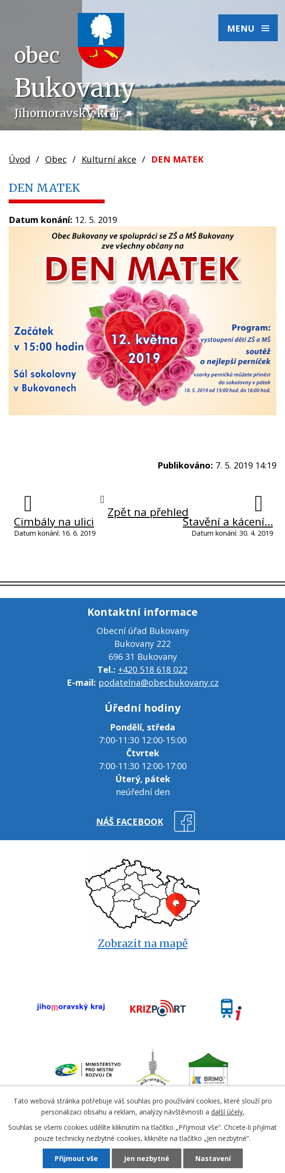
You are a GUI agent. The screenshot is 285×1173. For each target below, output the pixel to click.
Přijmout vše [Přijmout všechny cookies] (76, 1158)
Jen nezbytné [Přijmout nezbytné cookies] (146, 1158)
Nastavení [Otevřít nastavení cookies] (213, 1158)
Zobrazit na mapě (143, 943)
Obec (56, 159)
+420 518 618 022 (153, 669)
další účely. (227, 1111)
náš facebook (129, 821)
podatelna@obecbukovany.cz (158, 682)
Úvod (19, 159)
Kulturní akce (109, 159)
